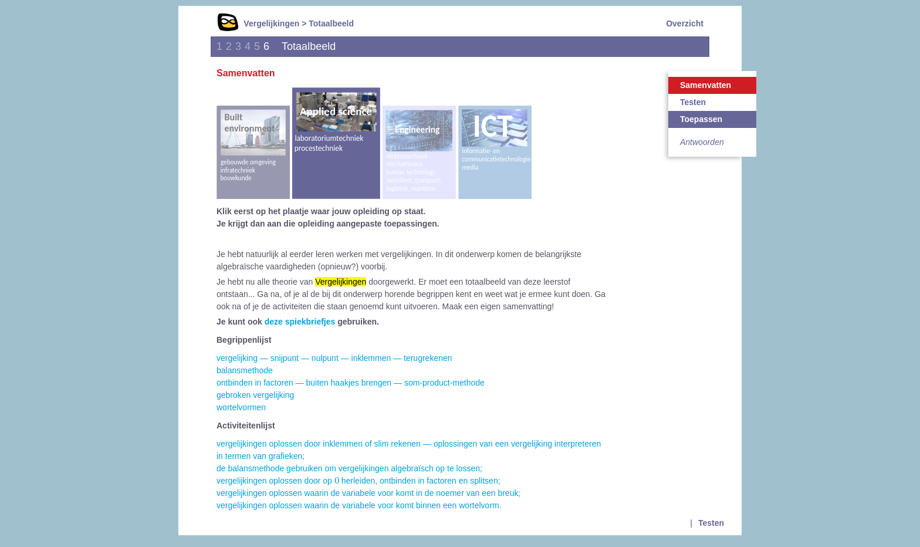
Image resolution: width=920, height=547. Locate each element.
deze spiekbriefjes (300, 321)
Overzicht (684, 23)
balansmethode (245, 370)
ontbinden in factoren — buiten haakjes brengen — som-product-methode (351, 382)
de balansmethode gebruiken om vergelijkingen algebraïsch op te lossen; (349, 468)
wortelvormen (241, 407)
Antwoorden (702, 142)
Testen (693, 102)
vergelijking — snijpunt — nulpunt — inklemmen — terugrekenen (334, 358)
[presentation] (336, 480)
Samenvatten (705, 85)
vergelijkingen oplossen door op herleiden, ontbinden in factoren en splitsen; (358, 480)
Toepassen (701, 119)
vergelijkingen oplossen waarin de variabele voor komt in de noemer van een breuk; (368, 493)
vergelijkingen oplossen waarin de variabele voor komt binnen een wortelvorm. (359, 505)
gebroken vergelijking (255, 395)
